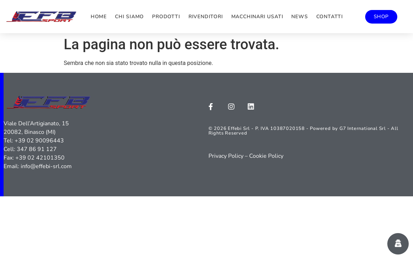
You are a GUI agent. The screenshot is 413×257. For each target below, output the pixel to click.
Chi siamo (129, 16)
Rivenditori (205, 16)
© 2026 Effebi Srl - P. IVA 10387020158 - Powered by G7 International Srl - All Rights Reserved (303, 130)
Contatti (329, 16)
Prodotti (166, 16)
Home (99, 16)
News (299, 16)
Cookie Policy (266, 156)
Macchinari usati (257, 16)
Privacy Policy (225, 156)
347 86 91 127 (37, 149)
